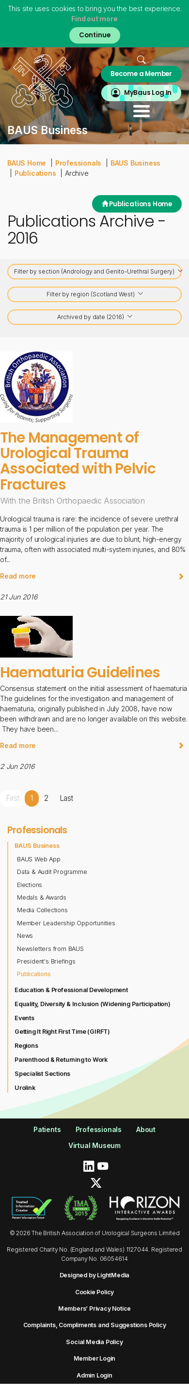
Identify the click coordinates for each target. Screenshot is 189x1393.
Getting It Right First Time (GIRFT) (62, 1031)
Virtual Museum (94, 1145)
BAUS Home (26, 163)
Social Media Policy (94, 1342)
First (12, 798)
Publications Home (137, 204)
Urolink (25, 1087)
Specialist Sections (42, 1073)
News (25, 935)
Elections (29, 884)
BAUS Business (135, 163)
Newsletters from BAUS (50, 948)
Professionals (78, 163)
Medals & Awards (41, 897)
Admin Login (94, 1375)
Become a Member (141, 73)
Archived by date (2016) (95, 317)
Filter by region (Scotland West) (95, 295)
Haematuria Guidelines (80, 672)
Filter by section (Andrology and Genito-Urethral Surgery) (98, 272)
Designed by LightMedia (95, 1275)
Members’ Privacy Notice (94, 1308)
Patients (47, 1129)
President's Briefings (46, 961)
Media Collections (42, 910)
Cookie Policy (94, 1292)
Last (66, 798)
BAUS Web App (39, 859)
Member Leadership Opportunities (66, 923)
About (146, 1129)
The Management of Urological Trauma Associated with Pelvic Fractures (78, 461)
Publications (35, 173)
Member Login (95, 1358)
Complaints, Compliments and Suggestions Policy (94, 1325)
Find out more (94, 19)
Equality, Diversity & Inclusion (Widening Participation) (93, 1004)
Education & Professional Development (71, 990)
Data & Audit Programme (52, 871)
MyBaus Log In (148, 92)
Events (24, 1018)
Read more (92, 576)
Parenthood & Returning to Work (61, 1059)
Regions (26, 1045)
